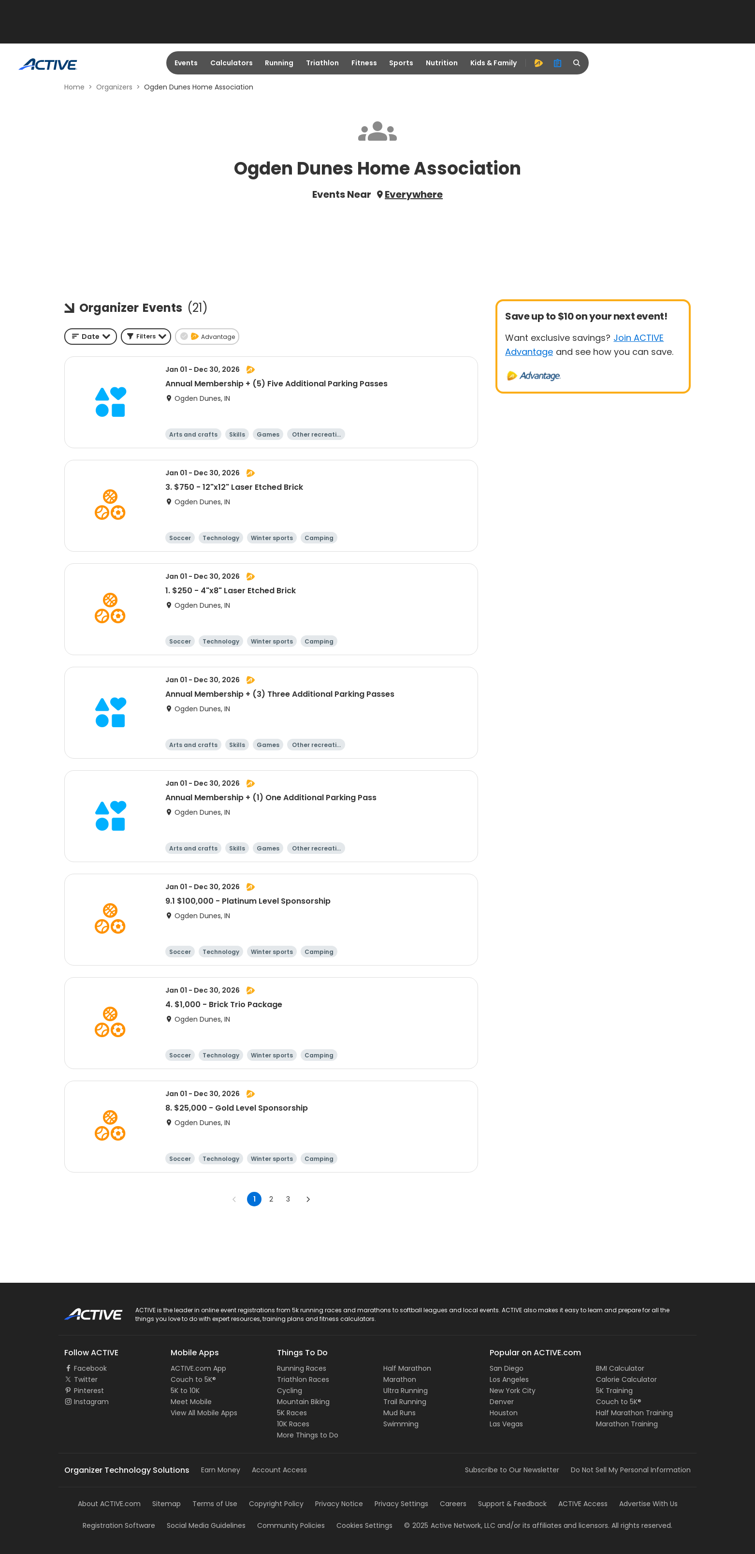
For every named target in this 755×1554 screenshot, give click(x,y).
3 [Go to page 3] (288, 1199)
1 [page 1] (254, 1199)
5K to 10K (185, 1390)
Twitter (86, 1379)
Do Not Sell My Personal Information (631, 1470)
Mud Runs (399, 1413)
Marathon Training (627, 1424)
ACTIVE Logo (84, 1311)
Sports (401, 63)
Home (74, 87)
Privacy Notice (339, 1504)
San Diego (506, 1368)
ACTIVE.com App (198, 1368)
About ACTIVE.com (109, 1504)
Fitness (364, 63)
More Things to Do (307, 1435)
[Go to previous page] (234, 1199)
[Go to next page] (308, 1199)
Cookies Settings (364, 1525)
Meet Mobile (191, 1402)
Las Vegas (506, 1424)
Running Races (301, 1368)
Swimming (401, 1424)
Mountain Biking (303, 1402)
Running (279, 63)
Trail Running (404, 1402)
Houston (504, 1413)
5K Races (292, 1413)
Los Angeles (509, 1379)
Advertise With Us (648, 1504)
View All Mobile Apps (204, 1413)
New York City (513, 1390)
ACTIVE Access (583, 1504)
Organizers (114, 87)
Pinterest (89, 1390)
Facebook (90, 1368)
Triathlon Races (303, 1379)
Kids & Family (493, 63)
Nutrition (442, 63)
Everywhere (414, 194)
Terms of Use (214, 1504)
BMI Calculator (620, 1368)
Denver (502, 1402)
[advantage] (538, 63)
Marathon (399, 1379)
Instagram (91, 1402)
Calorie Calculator (626, 1379)
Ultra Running (405, 1390)
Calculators (231, 63)
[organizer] (557, 63)
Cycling (289, 1390)
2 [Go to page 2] (271, 1199)
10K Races (293, 1424)
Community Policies (291, 1525)
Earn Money (220, 1470)
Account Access (279, 1470)
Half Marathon (407, 1368)
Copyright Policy (276, 1504)
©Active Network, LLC (449, 1525)
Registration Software (119, 1525)
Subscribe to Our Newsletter (512, 1470)
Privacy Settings (401, 1504)
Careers (453, 1504)
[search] (577, 63)
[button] (146, 336)
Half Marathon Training (634, 1413)
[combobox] (90, 336)
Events (186, 63)
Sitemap (166, 1504)
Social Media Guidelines (206, 1525)
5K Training (614, 1390)
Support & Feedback (512, 1504)
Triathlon (322, 63)
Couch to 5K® (193, 1379)
